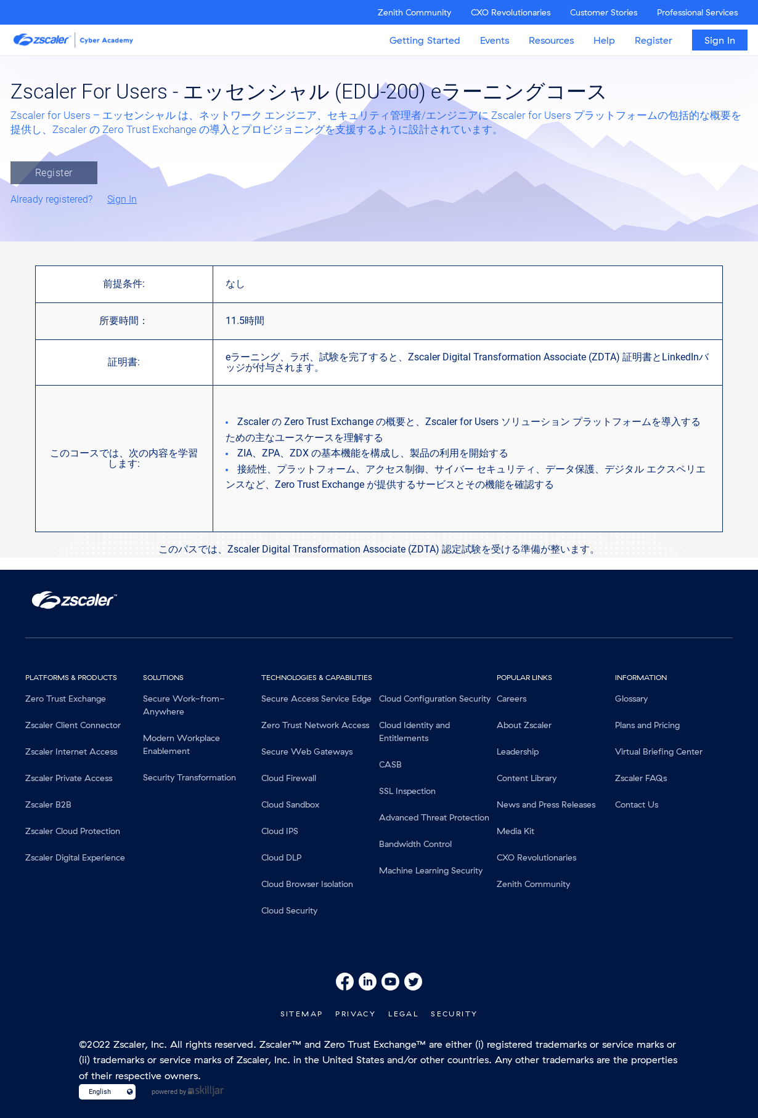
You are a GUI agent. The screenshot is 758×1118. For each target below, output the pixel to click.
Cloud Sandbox (290, 804)
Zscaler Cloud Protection (72, 830)
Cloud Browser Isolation (307, 883)
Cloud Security (289, 910)
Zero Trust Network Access (315, 725)
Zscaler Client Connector (73, 725)
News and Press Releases (546, 804)
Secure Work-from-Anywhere (184, 705)
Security (454, 1013)
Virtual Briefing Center (659, 751)
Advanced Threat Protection (434, 817)
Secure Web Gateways (307, 751)
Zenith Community (414, 12)
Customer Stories (603, 12)
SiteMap (302, 1013)
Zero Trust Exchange (65, 698)
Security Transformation (189, 777)
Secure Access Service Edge (316, 698)
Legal (403, 1013)
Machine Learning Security (431, 870)
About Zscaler (524, 725)
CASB (390, 764)
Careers (511, 698)
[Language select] (102, 1092)
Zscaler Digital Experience (75, 857)
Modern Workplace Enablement (181, 744)
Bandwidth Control (415, 843)
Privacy (355, 1013)
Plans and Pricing (647, 725)
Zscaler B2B (48, 804)
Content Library (526, 778)
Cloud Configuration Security (435, 698)
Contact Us (636, 804)
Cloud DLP (281, 857)
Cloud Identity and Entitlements (414, 731)
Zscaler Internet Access (71, 751)
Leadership (518, 751)
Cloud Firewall (288, 778)
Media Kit (515, 830)
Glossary (631, 698)
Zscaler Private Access (68, 778)
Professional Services (697, 12)
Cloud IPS (279, 830)
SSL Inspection (407, 790)
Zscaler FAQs (641, 778)
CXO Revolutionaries (510, 12)
